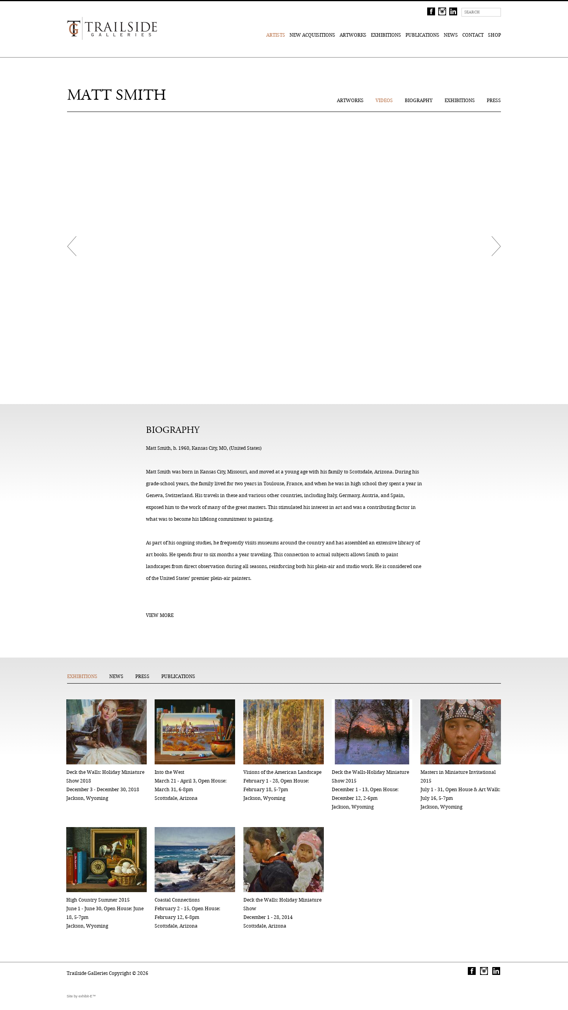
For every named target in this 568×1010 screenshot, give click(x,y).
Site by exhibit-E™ (81, 996)
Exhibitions (386, 35)
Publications (422, 35)
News (451, 35)
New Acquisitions (312, 35)
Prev (72, 246)
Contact (473, 35)
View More (160, 615)
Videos (384, 100)
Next (496, 246)
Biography (419, 100)
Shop (494, 35)
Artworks (353, 35)
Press (494, 100)
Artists (275, 35)
